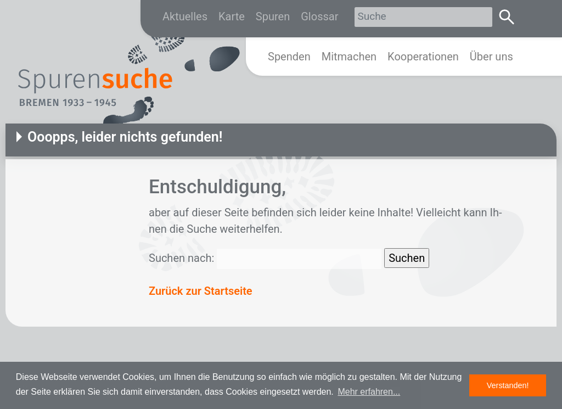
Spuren (273, 16)
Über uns (491, 56)
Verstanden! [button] (508, 385)
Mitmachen (349, 56)
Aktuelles (184, 16)
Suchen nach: (181, 258)
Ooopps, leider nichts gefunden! (124, 137)
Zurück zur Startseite (200, 291)
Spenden (289, 56)
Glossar (319, 16)
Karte (231, 16)
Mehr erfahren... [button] (369, 391)
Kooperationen (423, 56)
